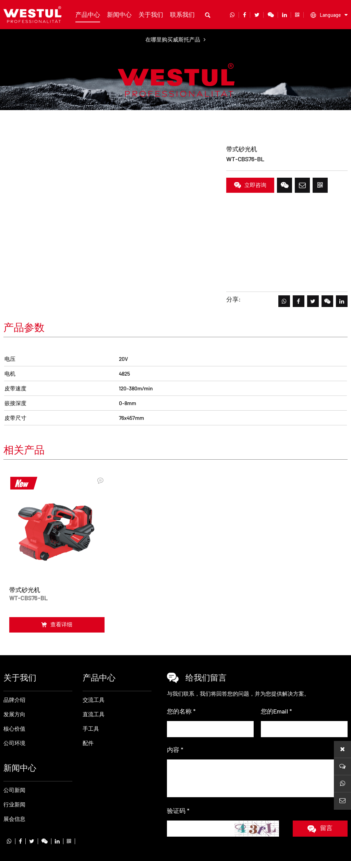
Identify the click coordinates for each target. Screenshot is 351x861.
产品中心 (87, 14)
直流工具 (61, 128)
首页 (8, 128)
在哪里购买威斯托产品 (175, 39)
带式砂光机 (92, 128)
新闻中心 (119, 14)
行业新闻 (14, 775)
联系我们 (182, 14)
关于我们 (150, 14)
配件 (88, 714)
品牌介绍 (14, 671)
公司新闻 (14, 761)
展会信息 (14, 790)
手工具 (91, 700)
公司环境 (14, 714)
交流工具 (94, 671)
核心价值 (14, 700)
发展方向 (14, 685)
